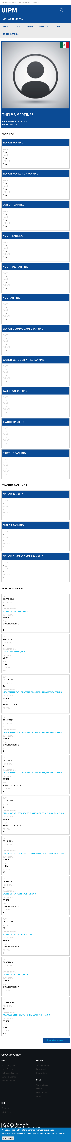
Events (4, 1060)
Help (3, 1103)
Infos (38, 1080)
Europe (29, 26)
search (61, 10)
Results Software (9, 1080)
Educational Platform (8, 3)
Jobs (38, 1096)
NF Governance (24, 3)
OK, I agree (8, 1138)
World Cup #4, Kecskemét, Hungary (19, 894)
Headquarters (42, 1092)
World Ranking (42, 1065)
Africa (6, 26)
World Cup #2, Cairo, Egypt (16, 611)
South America (11, 34)
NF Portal (36, 3)
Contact (5, 1108)
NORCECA (43, 26)
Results (39, 1060)
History (39, 1088)
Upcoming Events (9, 1065)
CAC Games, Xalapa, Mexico (15, 652)
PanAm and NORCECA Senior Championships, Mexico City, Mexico (33, 813)
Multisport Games (9, 1073)
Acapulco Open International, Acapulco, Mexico (26, 1015)
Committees (42, 1085)
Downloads (41, 1069)
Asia (17, 26)
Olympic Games (8, 1077)
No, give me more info (56, 1133)
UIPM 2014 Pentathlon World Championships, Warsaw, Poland (32, 692)
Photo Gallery (42, 1073)
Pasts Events (7, 1069)
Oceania (58, 26)
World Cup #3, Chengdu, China (17, 934)
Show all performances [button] (56, 1040)
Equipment (6, 1112)
